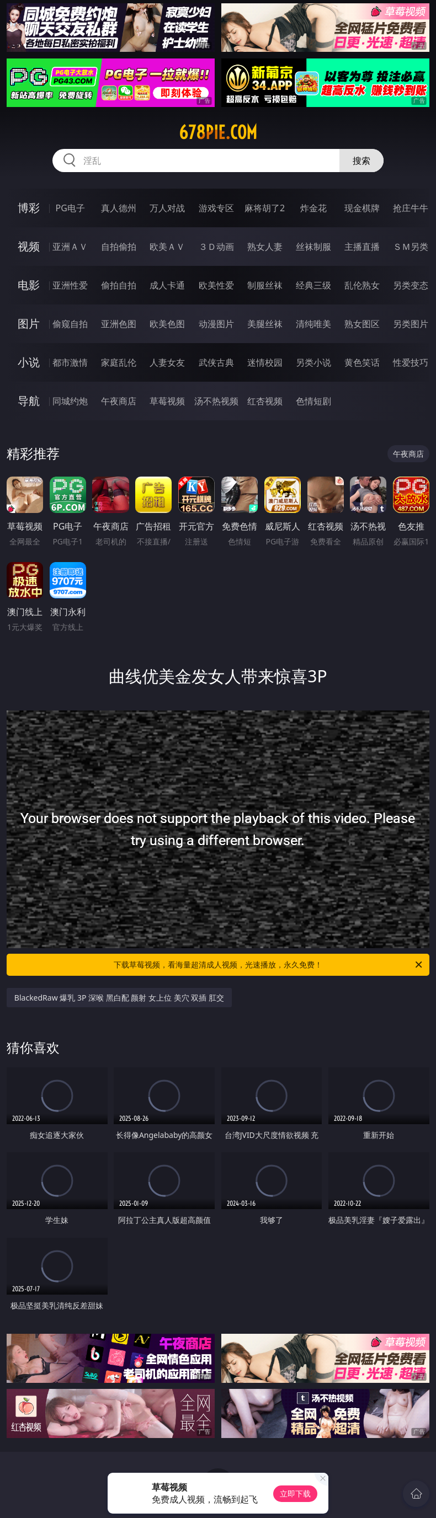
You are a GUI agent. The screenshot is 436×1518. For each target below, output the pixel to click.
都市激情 (70, 362)
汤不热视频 (216, 401)
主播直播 (362, 246)
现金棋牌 (362, 208)
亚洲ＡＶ (70, 246)
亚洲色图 (118, 324)
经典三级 (313, 285)
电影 (29, 284)
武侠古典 (216, 362)
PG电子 (70, 208)
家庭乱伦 (118, 362)
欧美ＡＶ (167, 246)
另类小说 (313, 362)
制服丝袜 (265, 285)
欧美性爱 (216, 285)
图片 (29, 323)
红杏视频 (265, 401)
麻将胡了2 (264, 208)
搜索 (361, 160)
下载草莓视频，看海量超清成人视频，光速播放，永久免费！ (269, 964)
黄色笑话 (362, 362)
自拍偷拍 (118, 246)
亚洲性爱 (70, 285)
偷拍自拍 (118, 285)
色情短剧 (313, 401)
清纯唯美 (313, 324)
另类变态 (410, 285)
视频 (29, 246)
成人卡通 (167, 285)
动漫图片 (216, 324)
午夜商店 (118, 401)
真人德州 (118, 208)
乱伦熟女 (362, 285)
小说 (29, 362)
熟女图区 (362, 324)
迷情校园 (265, 362)
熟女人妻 (265, 246)
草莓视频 (167, 401)
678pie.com (218, 132)
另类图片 (410, 324)
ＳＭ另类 (410, 246)
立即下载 (295, 1493)
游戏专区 (216, 208)
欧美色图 (167, 324)
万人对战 (167, 208)
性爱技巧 (410, 362)
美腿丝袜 (265, 324)
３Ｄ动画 (216, 246)
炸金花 (313, 208)
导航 (29, 400)
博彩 (29, 207)
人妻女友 (167, 362)
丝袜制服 (313, 246)
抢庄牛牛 (410, 208)
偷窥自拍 (70, 324)
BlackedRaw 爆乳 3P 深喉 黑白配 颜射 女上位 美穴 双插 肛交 (119, 997)
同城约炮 (70, 401)
